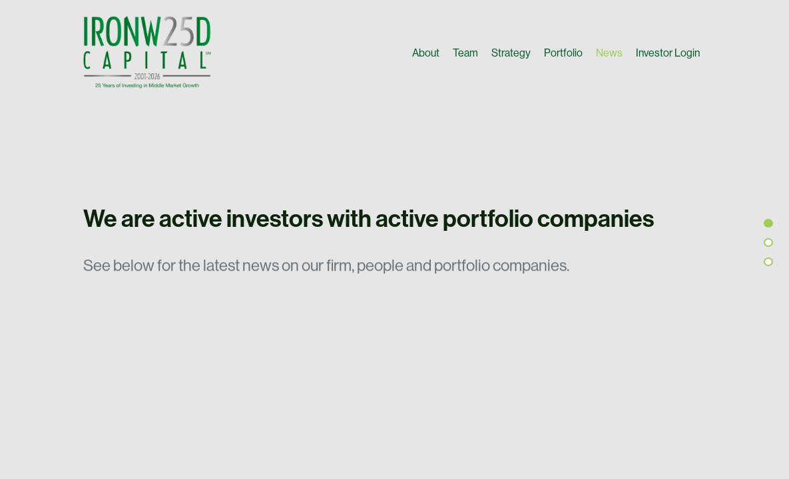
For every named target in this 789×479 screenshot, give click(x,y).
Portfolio (563, 52)
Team (465, 52)
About (425, 52)
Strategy (511, 52)
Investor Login (668, 52)
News (609, 52)
